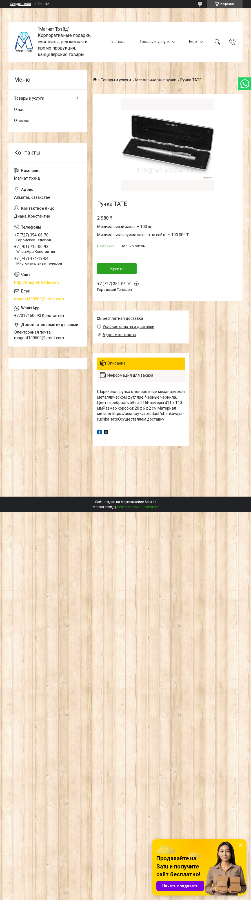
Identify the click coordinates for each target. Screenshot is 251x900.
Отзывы (21, 120)
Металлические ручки (155, 80)
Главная (118, 41)
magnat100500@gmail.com (39, 299)
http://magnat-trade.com (36, 282)
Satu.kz (150, 502)
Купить (117, 268)
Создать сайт (20, 4)
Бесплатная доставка (123, 318)
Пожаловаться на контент (138, 507)
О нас (19, 109)
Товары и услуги (154, 41)
